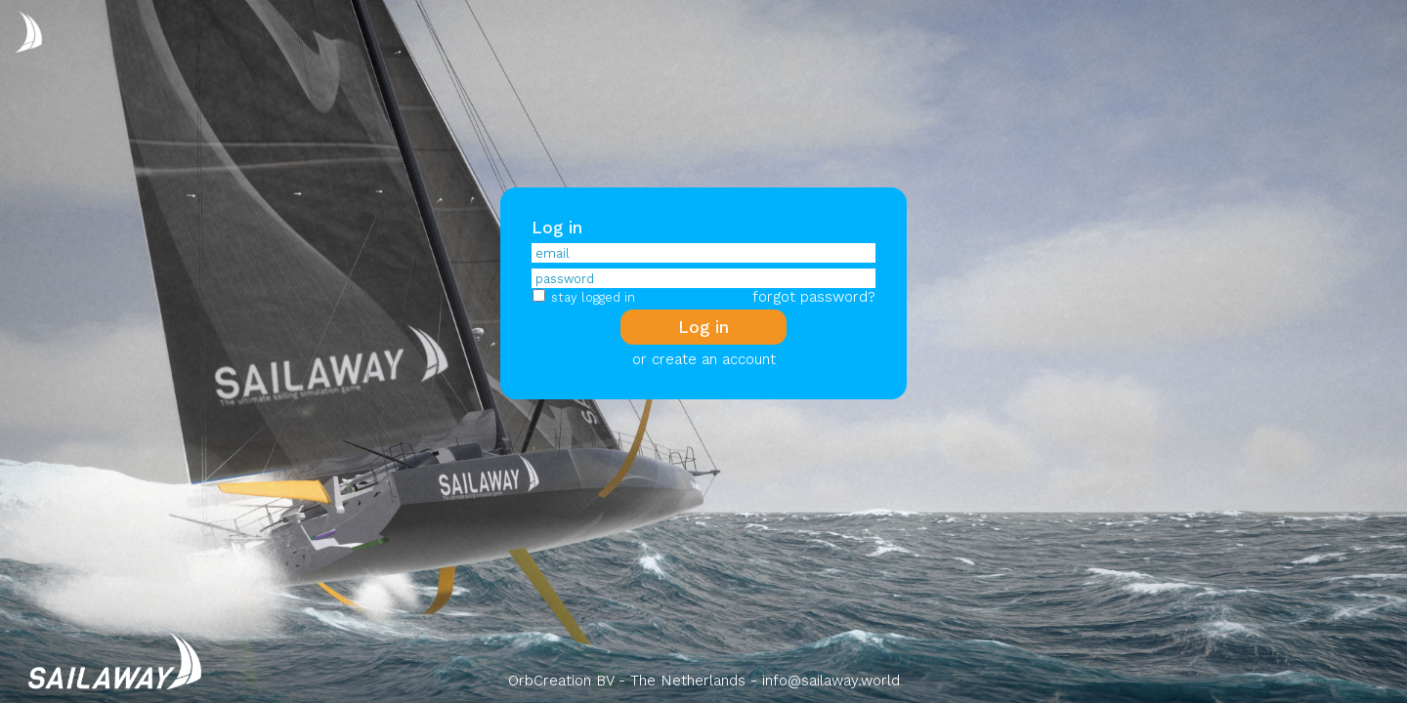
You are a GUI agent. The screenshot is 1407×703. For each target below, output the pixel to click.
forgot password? (813, 297)
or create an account (704, 359)
